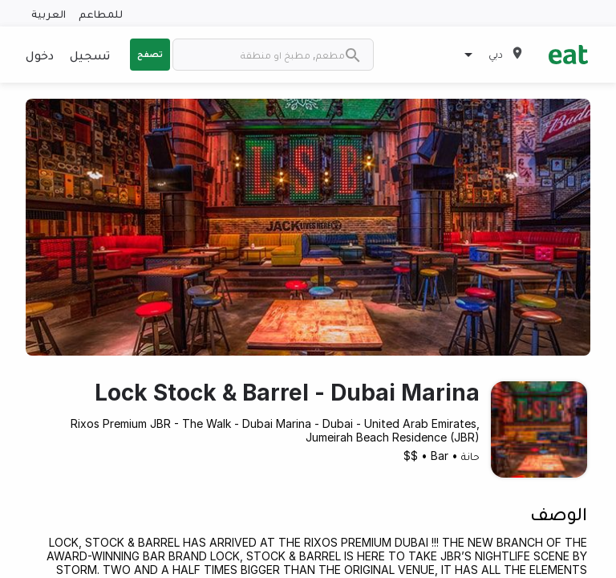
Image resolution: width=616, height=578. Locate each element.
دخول (40, 55)
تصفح (150, 53)
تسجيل (90, 55)
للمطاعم (101, 13)
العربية (48, 13)
